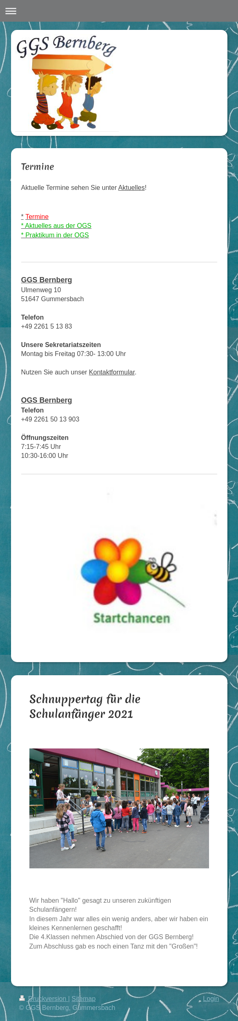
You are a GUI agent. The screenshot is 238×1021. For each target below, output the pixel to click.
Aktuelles (131, 187)
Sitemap (83, 998)
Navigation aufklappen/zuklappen (119, 11)
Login (211, 998)
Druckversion (43, 998)
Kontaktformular (112, 372)
